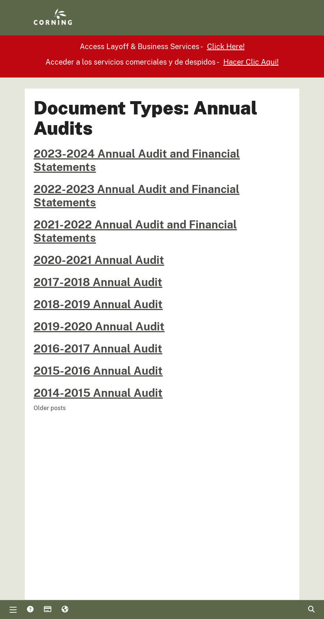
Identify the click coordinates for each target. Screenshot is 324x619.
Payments (47, 610)
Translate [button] (64, 610)
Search (311, 610)
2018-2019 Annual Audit (98, 304)
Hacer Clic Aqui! (251, 62)
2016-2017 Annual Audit (98, 348)
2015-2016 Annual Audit (98, 370)
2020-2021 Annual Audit (99, 259)
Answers (29, 610)
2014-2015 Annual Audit (98, 392)
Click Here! (226, 46)
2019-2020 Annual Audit (99, 326)
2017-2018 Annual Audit (98, 282)
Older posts (50, 408)
